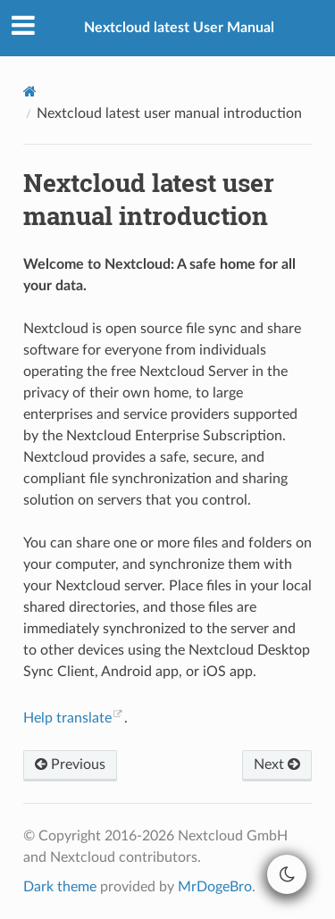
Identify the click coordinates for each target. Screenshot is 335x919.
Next (277, 764)
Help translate (67, 718)
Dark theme (59, 887)
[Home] (30, 91)
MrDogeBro (215, 887)
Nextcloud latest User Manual (179, 28)
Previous (70, 764)
